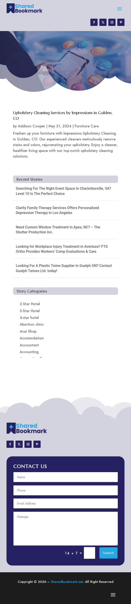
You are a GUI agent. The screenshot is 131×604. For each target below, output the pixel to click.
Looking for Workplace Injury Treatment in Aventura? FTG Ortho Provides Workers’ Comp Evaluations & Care (62, 249)
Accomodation (32, 338)
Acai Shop (28, 331)
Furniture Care (87, 126)
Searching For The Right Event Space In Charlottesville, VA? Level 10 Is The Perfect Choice (63, 191)
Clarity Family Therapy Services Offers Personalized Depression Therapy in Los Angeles (57, 210)
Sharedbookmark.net (67, 581)
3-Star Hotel (30, 310)
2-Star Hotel (30, 304)
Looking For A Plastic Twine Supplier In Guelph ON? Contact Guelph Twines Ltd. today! (64, 268)
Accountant (29, 345)
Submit (108, 552)
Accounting (29, 351)
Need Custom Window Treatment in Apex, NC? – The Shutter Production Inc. (58, 229)
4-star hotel (29, 317)
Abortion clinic (32, 324)
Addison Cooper (31, 126)
